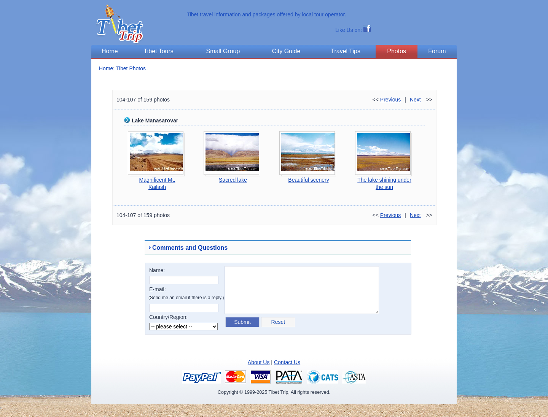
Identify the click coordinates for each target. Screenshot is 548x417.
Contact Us (287, 362)
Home (106, 68)
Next (415, 100)
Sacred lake (233, 180)
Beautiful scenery (308, 180)
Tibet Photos (131, 68)
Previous (390, 100)
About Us (259, 362)
